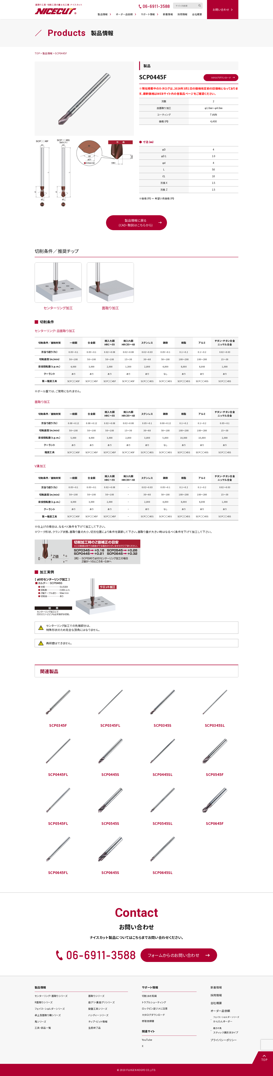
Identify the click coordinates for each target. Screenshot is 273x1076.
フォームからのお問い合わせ (179, 955)
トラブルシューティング (154, 1002)
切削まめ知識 (149, 996)
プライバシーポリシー (223, 1040)
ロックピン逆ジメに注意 (155, 1008)
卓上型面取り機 (48, 1015)
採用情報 (183, 14)
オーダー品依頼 (126, 14)
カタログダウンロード (221, 77)
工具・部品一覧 (43, 1027)
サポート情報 (149, 14)
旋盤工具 (97, 1008)
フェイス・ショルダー (50, 1008)
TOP (264, 1058)
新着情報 (168, 14)
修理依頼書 (148, 1021)
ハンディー (98, 1015)
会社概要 (197, 14)
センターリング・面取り (51, 996)
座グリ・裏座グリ (101, 1002)
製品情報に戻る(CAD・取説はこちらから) (136, 222)
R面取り (44, 1002)
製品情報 (104, 14)
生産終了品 (94, 1027)
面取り (96, 996)
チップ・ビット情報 (97, 1021)
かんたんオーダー (226, 1019)
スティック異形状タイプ (225, 1030)
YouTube (147, 1039)
